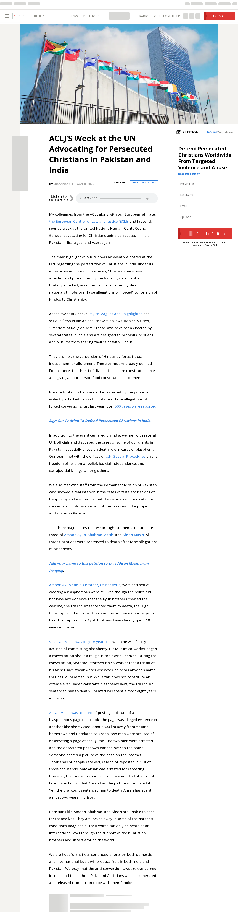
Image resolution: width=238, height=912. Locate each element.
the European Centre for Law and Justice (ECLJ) (88, 226)
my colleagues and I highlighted (116, 319)
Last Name (187, 200)
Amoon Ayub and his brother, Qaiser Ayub (84, 590)
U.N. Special (116, 461)
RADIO (144, 18)
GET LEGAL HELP (167, 18)
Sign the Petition (205, 239)
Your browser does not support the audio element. (117, 204)
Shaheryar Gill (63, 189)
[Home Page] (119, 18)
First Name (187, 189)
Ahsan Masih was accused (70, 718)
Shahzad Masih (100, 540)
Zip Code (185, 222)
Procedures (135, 461)
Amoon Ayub (75, 540)
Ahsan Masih (133, 540)
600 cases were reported (135, 411)
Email (183, 211)
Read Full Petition (189, 179)
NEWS (74, 18)
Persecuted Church (144, 188)
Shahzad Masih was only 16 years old (80, 647)
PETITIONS (91, 18)
